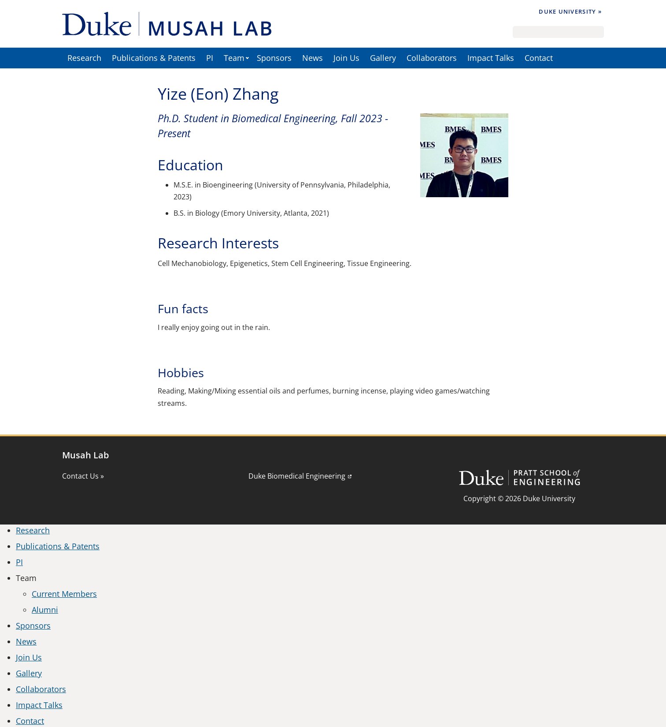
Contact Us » (83, 476)
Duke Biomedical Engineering (296, 476)
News (312, 57)
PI (209, 57)
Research (84, 57)
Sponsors (274, 57)
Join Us (346, 57)
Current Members (64, 593)
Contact (539, 57)
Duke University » (570, 11)
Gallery (383, 57)
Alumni (45, 609)
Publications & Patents (154, 57)
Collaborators (432, 57)
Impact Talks (490, 57)
